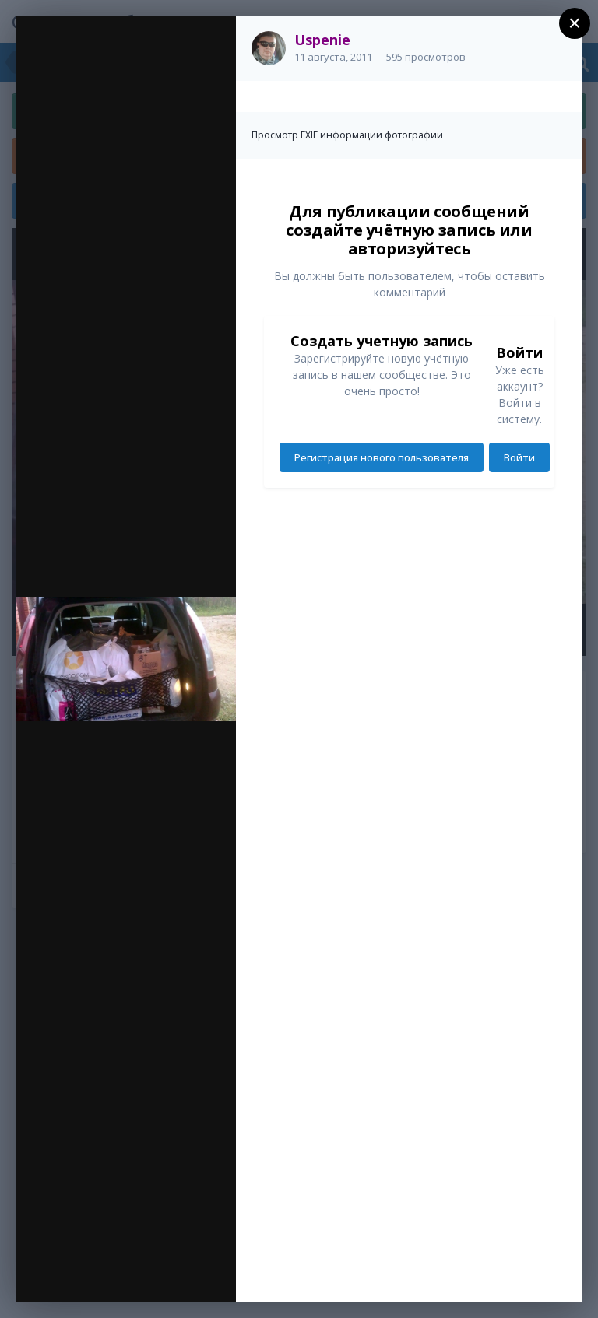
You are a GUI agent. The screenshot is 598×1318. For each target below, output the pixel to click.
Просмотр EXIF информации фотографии (347, 135)
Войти (519, 457)
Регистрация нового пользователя (381, 457)
